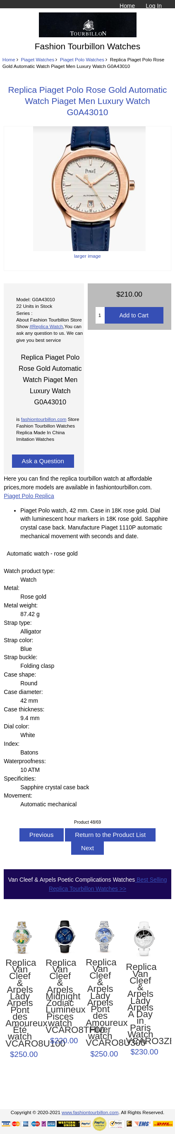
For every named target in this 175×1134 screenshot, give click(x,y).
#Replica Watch (46, 326)
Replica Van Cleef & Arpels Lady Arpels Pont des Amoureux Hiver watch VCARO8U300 (100, 1003)
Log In (154, 5)
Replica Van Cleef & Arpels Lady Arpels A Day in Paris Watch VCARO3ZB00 (140, 1004)
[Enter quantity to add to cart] (100, 315)
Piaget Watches (37, 59)
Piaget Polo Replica (29, 496)
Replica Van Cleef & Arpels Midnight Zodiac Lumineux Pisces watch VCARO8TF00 (60, 997)
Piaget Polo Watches (82, 59)
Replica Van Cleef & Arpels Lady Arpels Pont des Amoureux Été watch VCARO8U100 (19, 1003)
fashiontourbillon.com (44, 419)
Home (127, 5)
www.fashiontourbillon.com (90, 1112)
